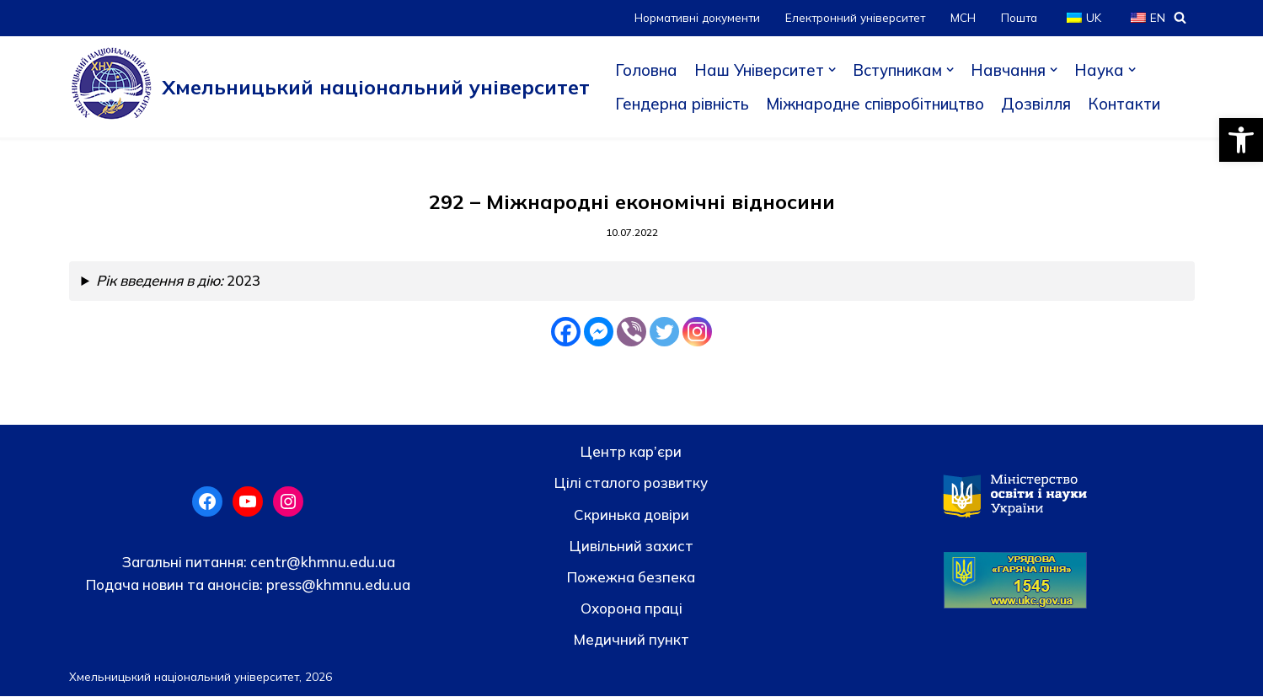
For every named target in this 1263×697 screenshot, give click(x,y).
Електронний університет (853, 17)
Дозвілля (1044, 104)
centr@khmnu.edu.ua (321, 562)
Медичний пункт (631, 640)
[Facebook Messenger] (598, 332)
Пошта (1018, 17)
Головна (646, 70)
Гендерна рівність (683, 104)
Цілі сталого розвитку (631, 483)
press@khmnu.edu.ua (336, 585)
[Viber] (631, 332)
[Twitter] (664, 332)
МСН (962, 17)
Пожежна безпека (631, 578)
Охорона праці (631, 609)
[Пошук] (1180, 17)
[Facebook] (566, 332)
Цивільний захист (631, 546)
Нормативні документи (693, 17)
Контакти (1133, 104)
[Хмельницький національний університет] (329, 87)
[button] (1241, 140)
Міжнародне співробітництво (880, 104)
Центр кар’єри (631, 452)
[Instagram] (697, 332)
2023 (181, 282)
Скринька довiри (631, 514)
